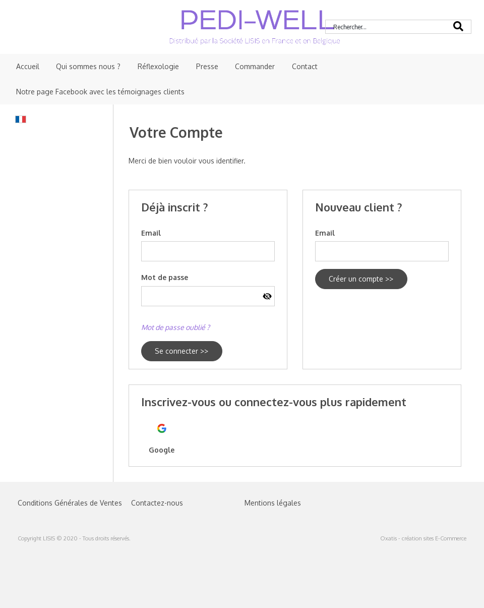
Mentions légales (273, 503)
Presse (207, 66)
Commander (255, 66)
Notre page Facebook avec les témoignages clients (100, 91)
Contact (305, 66)
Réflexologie (158, 66)
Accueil (27, 66)
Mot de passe (164, 277)
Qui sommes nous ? (88, 66)
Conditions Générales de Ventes (70, 503)
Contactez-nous (157, 503)
